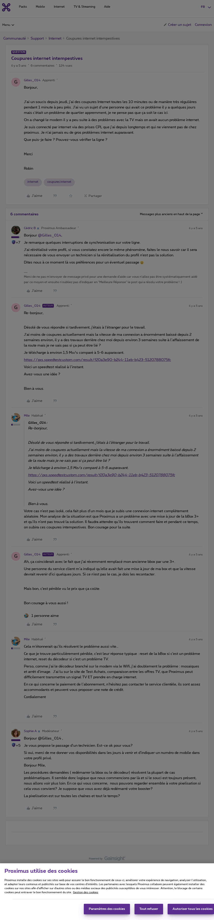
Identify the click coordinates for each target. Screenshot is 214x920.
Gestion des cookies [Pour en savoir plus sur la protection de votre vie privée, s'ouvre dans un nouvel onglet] (85, 898)
